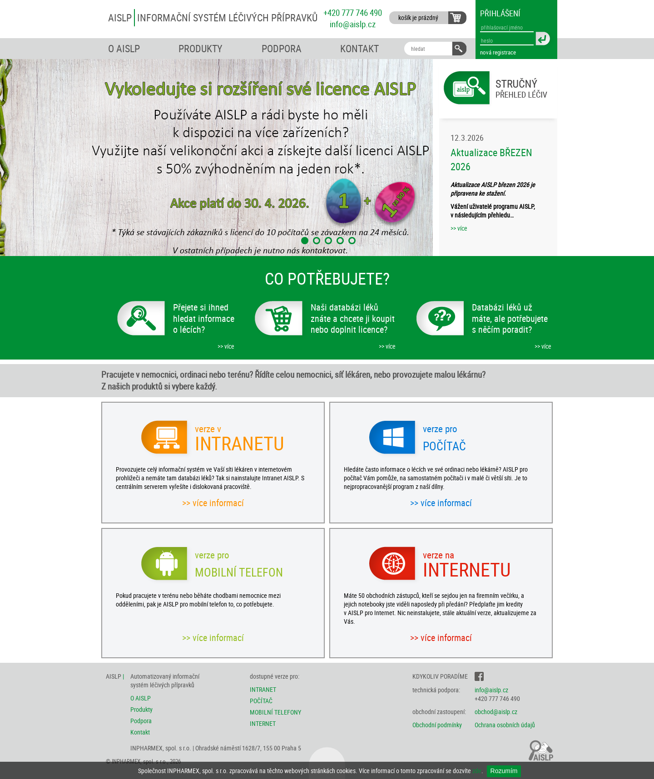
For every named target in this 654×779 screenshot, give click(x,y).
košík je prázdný (418, 17)
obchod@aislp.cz (496, 711)
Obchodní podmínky (437, 724)
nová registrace (498, 52)
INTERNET (263, 723)
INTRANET (263, 689)
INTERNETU (468, 566)
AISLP (212, 17)
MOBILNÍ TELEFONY (275, 712)
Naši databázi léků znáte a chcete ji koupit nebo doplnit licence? (353, 318)
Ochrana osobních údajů (505, 724)
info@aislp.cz (353, 24)
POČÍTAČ (261, 700)
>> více (459, 228)
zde (476, 770)
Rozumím (504, 770)
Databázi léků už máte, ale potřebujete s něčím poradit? (510, 318)
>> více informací (213, 503)
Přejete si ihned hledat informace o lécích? (203, 318)
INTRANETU (240, 440)
